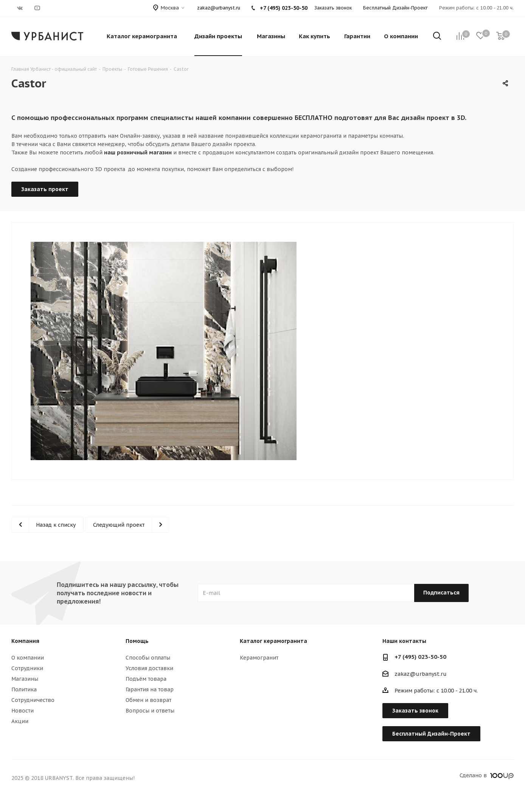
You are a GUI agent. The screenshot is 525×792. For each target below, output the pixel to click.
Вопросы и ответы (150, 710)
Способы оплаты (148, 657)
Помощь (137, 641)
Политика (24, 689)
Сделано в (487, 775)
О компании (27, 657)
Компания (25, 641)
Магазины (24, 678)
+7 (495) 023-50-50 (420, 656)
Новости (22, 710)
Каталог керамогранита (273, 641)
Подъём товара (146, 678)
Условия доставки (149, 668)
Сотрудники (27, 668)
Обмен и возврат (148, 700)
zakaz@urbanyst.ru (218, 8)
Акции (19, 721)
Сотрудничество (32, 700)
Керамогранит (259, 657)
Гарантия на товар (150, 689)
